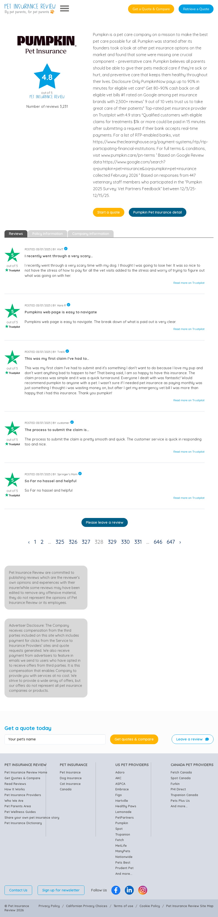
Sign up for (61, 890)
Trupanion (122, 834)
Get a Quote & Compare (151, 8)
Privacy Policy (49, 906)
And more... (123, 874)
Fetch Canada (181, 772)
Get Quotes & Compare (22, 778)
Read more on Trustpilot (189, 283)
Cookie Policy (150, 906)
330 (125, 541)
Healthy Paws (125, 806)
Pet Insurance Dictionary (23, 823)
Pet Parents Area (17, 806)
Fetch (119, 840)
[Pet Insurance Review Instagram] (142, 890)
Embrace (122, 789)
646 (158, 541)
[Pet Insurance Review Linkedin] (129, 890)
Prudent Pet (124, 868)
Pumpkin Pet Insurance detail (157, 212)
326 (73, 541)
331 (138, 541)
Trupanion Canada (184, 795)
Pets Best (122, 862)
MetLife (121, 845)
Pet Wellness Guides (20, 812)
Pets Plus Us (180, 801)
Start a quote (108, 212)
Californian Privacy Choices (86, 906)
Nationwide (124, 857)
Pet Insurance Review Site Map (190, 906)
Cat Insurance (70, 784)
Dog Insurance (71, 778)
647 (171, 541)
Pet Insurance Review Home (25, 772)
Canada (66, 789)
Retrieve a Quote (196, 8)
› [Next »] (180, 541)
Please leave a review (104, 522)
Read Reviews (15, 784)
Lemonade (123, 812)
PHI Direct (178, 789)
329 (112, 541)
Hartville (121, 801)
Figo (118, 795)
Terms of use (123, 906)
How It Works (14, 789)
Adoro (120, 772)
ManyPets (122, 851)
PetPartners (124, 817)
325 (60, 541)
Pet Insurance (70, 772)
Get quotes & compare (134, 739)
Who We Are (13, 801)
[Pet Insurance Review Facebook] (115, 890)
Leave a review (192, 739)
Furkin (175, 784)
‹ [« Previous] (29, 541)
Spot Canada (181, 778)
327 (86, 541)
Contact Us (18, 890)
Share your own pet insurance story (31, 817)
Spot (119, 829)
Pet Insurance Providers (22, 795)
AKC (118, 778)
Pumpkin (121, 823)
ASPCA (120, 784)
